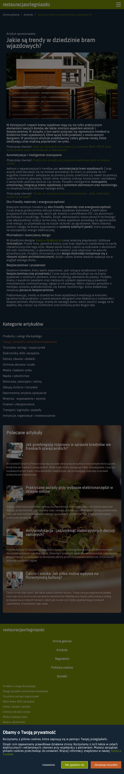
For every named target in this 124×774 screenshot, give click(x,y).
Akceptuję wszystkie (106, 764)
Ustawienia (48, 764)
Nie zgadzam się (74, 764)
